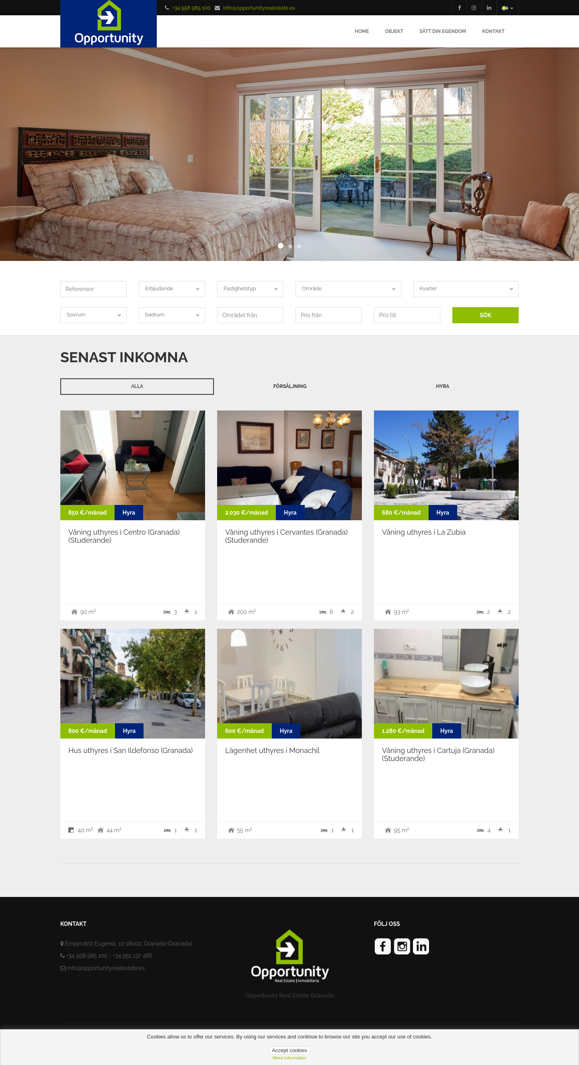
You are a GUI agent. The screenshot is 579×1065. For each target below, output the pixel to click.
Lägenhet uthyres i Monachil (272, 750)
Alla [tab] (137, 386)
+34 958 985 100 (191, 8)
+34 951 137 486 (132, 955)
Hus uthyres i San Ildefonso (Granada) (130, 750)
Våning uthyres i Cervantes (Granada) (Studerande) (286, 536)
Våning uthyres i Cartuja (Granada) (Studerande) (438, 754)
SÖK (485, 315)
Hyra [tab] (443, 386)
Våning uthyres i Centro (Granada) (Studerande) (124, 536)
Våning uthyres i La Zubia (424, 532)
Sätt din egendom (442, 31)
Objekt (394, 31)
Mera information (289, 1057)
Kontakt (493, 31)
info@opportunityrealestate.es (259, 8)
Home (362, 31)
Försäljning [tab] (289, 386)
